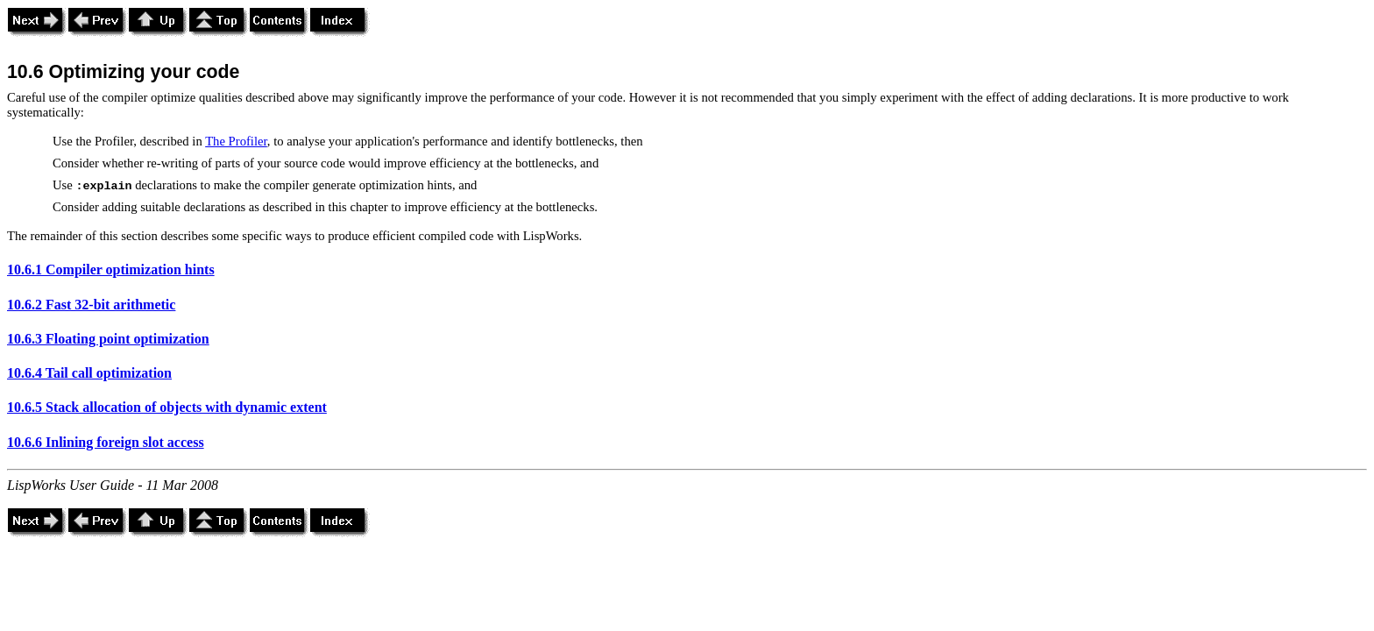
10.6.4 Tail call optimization (89, 372)
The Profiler (236, 141)
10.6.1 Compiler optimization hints (111, 269)
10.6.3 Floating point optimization (108, 338)
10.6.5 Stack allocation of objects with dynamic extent (167, 407)
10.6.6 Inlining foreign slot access (105, 442)
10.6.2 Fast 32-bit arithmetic (91, 304)
